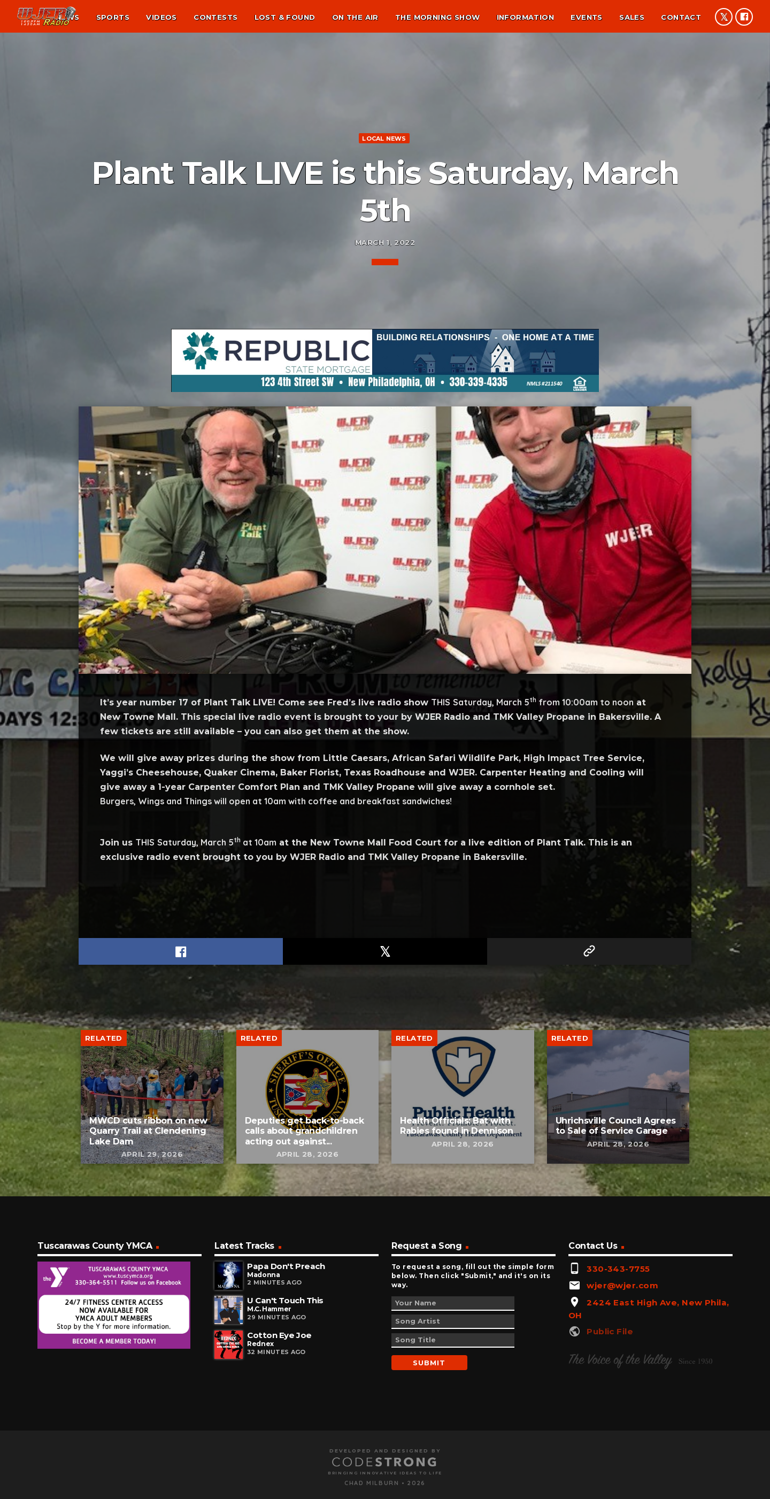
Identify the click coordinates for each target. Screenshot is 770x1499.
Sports (112, 17)
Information (525, 17)
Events (586, 17)
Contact (681, 17)
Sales (631, 17)
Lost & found (285, 17)
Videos (161, 17)
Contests (215, 17)
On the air (355, 17)
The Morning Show (437, 17)
